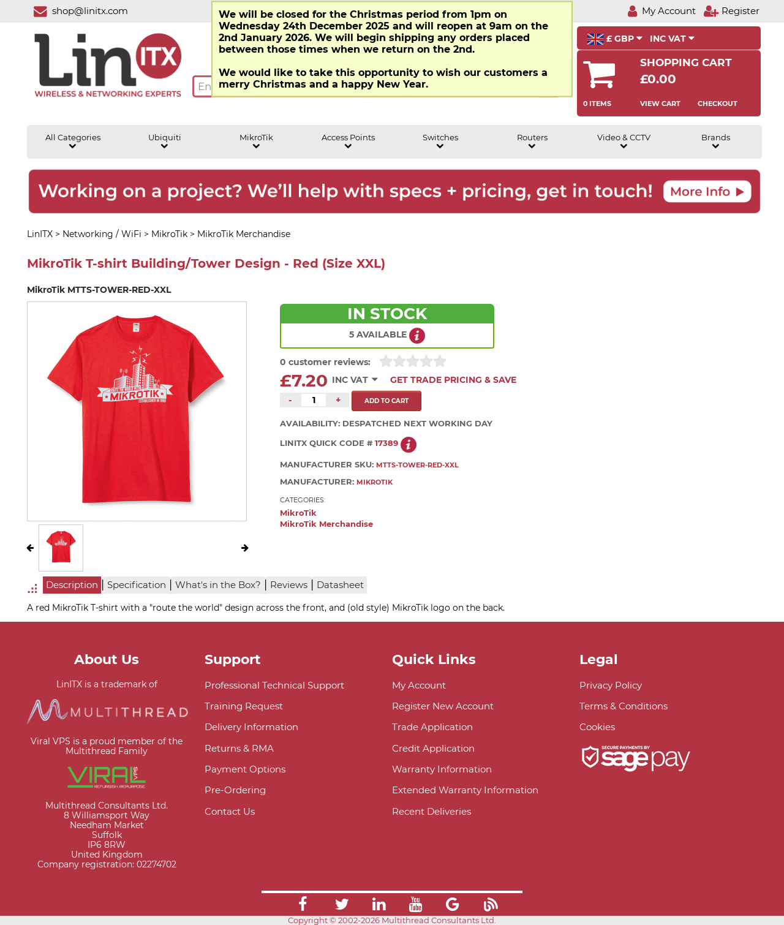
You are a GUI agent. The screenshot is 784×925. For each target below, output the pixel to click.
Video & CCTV (623, 141)
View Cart (660, 103)
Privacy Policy (610, 685)
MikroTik (256, 141)
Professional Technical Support (274, 685)
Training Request (244, 706)
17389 (386, 443)
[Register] (731, 11)
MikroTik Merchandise (326, 524)
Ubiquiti (164, 141)
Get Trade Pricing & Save (453, 379)
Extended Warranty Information (465, 790)
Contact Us (230, 811)
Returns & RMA (239, 748)
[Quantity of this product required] (313, 400)
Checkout (717, 103)
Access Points (348, 141)
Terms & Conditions (623, 706)
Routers (532, 141)
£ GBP (615, 39)
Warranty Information (442, 769)
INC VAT (672, 38)
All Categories (72, 141)
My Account (419, 685)
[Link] (302, 906)
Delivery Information (251, 727)
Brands (715, 141)
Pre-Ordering (235, 790)
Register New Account (443, 706)
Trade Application (432, 727)
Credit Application (433, 748)
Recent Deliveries (431, 811)
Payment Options (245, 769)
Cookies (597, 727)
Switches (440, 141)
